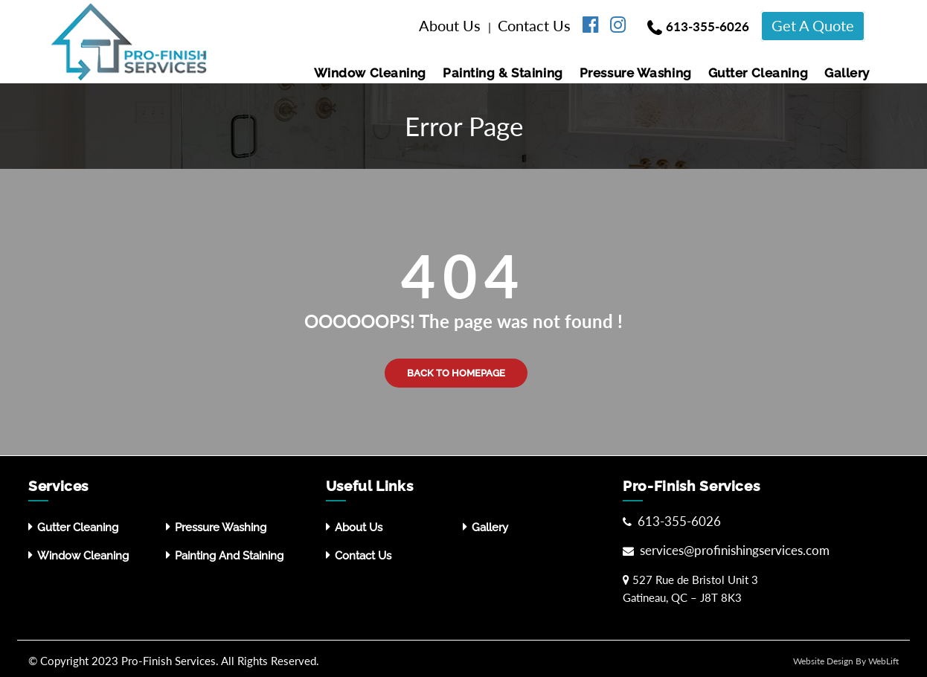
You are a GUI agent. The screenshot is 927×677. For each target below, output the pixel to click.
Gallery (847, 72)
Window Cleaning (370, 72)
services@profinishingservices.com (733, 550)
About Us (451, 25)
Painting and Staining (229, 555)
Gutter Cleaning (758, 72)
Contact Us (536, 25)
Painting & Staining (503, 72)
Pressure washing (636, 72)
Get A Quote (813, 25)
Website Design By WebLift (846, 661)
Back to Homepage (456, 373)
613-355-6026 (707, 26)
